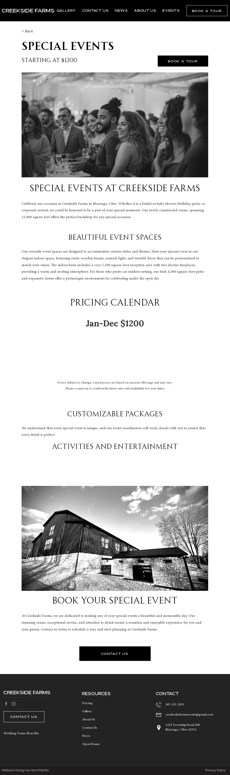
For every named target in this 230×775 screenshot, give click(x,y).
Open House (91, 744)
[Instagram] (13, 703)
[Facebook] (6, 703)
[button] (207, 10)
